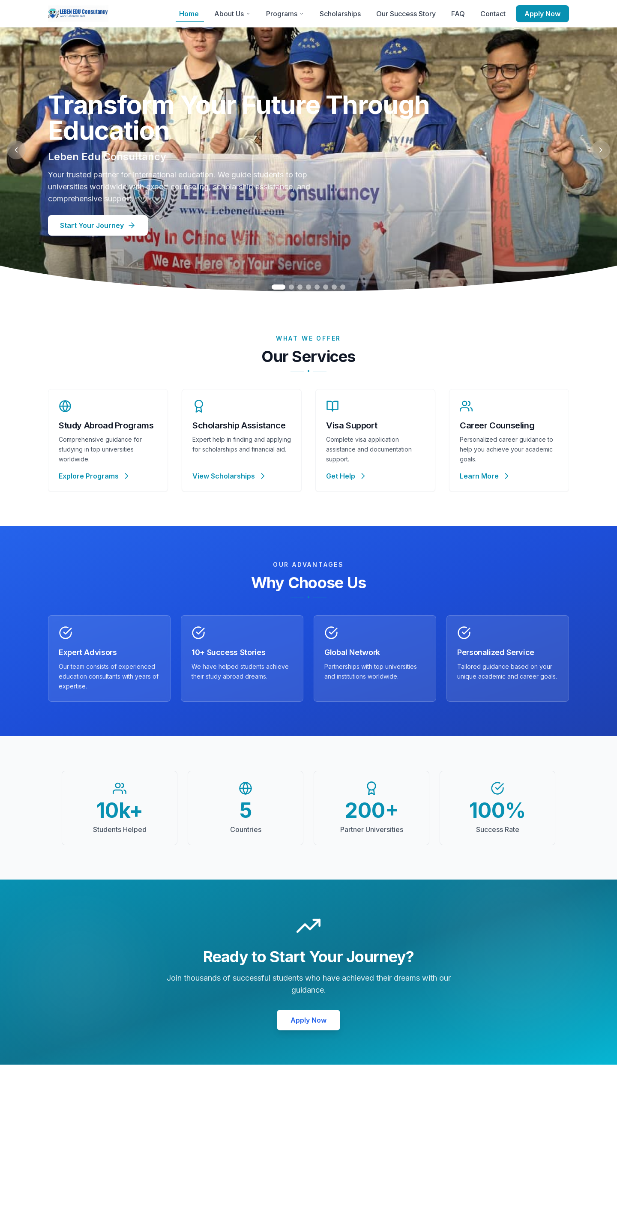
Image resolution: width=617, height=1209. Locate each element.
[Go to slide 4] (308, 287)
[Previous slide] (16, 150)
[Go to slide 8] (342, 287)
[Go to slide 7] (334, 287)
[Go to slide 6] (325, 287)
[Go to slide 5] (317, 287)
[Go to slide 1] (278, 287)
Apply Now (542, 13)
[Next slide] (600, 150)
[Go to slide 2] (291, 287)
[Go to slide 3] (300, 287)
